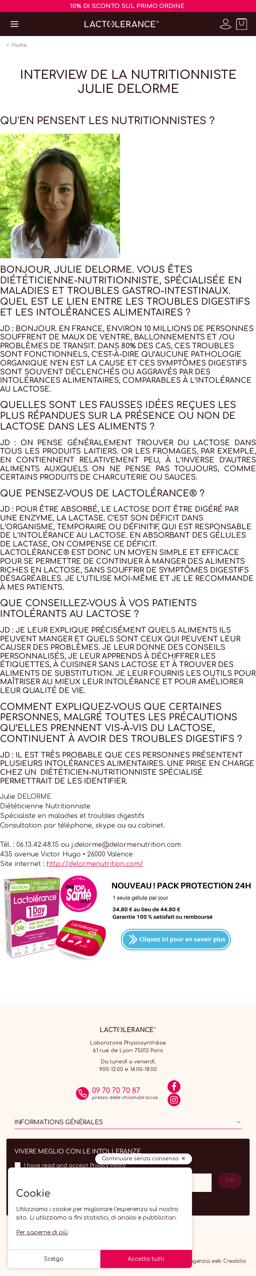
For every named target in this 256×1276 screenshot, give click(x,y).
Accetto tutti (146, 1259)
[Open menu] (14, 24)
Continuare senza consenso (140, 1158)
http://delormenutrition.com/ (94, 864)
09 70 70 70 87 (116, 1091)
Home (19, 45)
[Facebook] (174, 1089)
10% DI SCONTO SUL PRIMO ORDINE (127, 6)
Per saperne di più (42, 1233)
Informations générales (58, 1122)
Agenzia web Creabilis (218, 1261)
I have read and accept (75, 1165)
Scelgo (54, 1259)
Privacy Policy (108, 1165)
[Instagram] (174, 1102)
